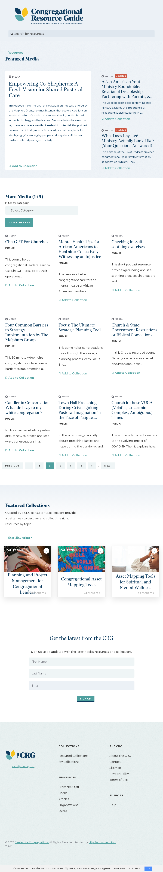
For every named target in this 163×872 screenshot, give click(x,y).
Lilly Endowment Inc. (102, 847)
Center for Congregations (32, 847)
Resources (15, 52)
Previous (12, 470)
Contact (115, 766)
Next (108, 470)
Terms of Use (118, 784)
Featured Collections (73, 760)
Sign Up (80, 703)
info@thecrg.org (24, 771)
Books (63, 798)
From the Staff (69, 792)
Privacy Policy (119, 778)
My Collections (69, 766)
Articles (64, 804)
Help (112, 810)
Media (63, 816)
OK (148, 868)
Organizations (68, 810)
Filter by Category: (17, 208)
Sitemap (115, 772)
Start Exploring (19, 542)
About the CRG (120, 760)
